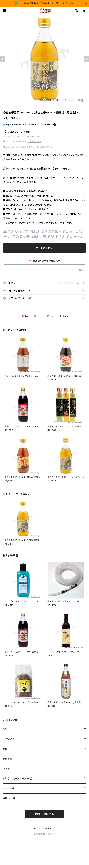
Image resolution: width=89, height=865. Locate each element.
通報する (82, 270)
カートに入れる (44, 248)
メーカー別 (8, 788)
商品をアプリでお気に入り (44, 260)
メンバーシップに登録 (15, 136)
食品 (5, 729)
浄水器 (6, 768)
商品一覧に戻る (44, 814)
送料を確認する (34, 141)
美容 (5, 748)
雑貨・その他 (9, 798)
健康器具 (7, 758)
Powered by (44, 834)
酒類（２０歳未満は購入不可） (18, 778)
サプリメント (9, 739)
